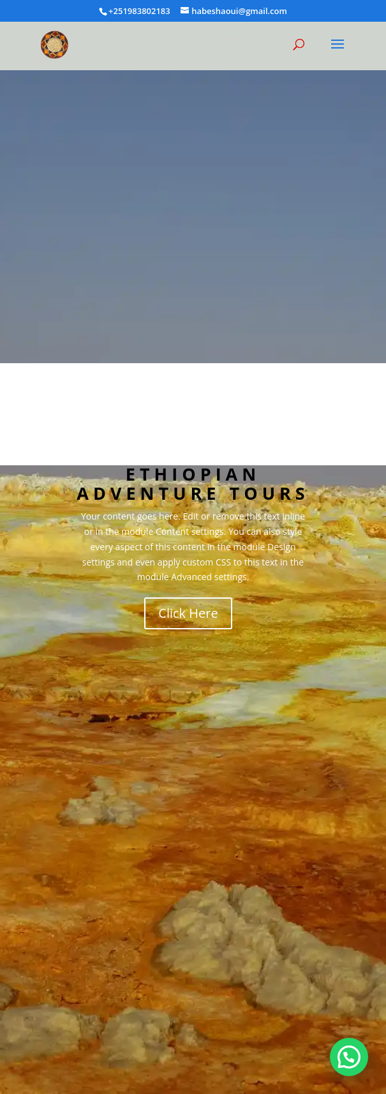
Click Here (188, 613)
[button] (349, 1057)
